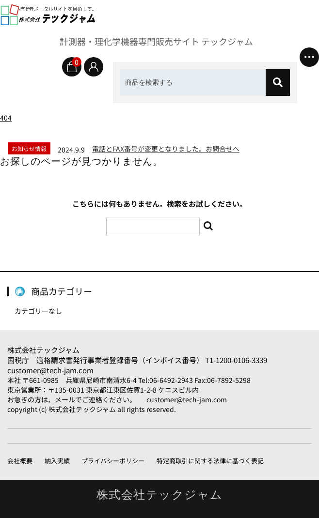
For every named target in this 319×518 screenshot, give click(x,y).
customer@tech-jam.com (50, 370)
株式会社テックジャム (43, 350)
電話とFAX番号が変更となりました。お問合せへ (165, 148)
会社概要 (19, 460)
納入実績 (57, 460)
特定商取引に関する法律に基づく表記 (210, 460)
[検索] (278, 82)
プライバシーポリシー (112, 460)
